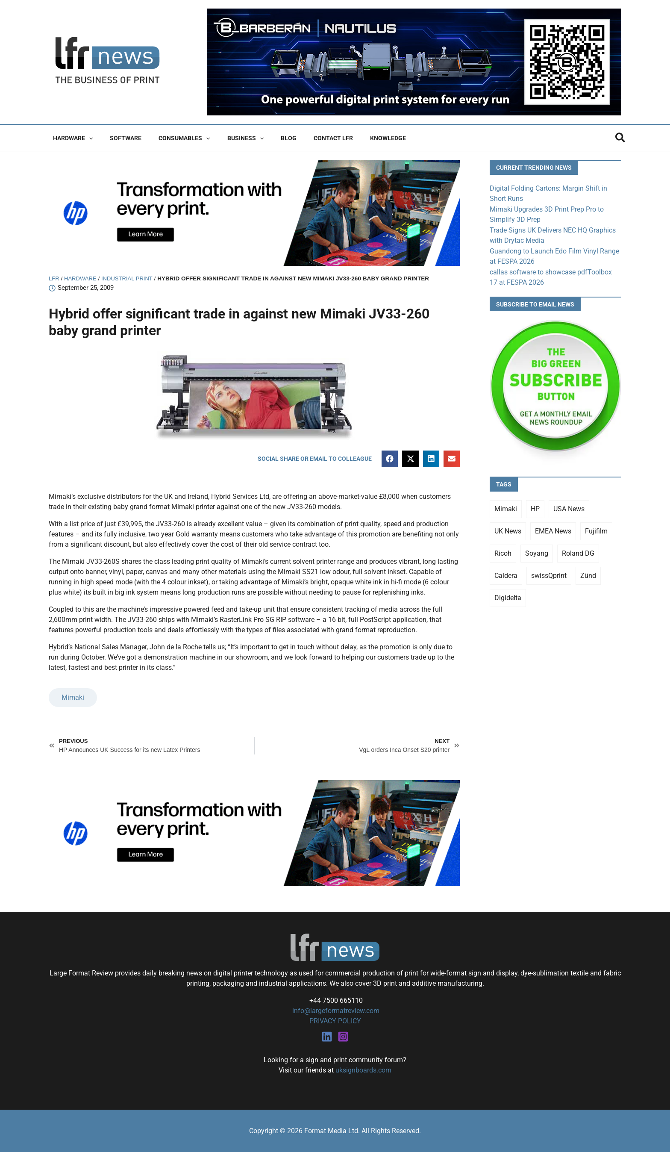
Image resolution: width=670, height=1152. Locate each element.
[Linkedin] (326, 1036)
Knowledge (355, 138)
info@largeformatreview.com (335, 1011)
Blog (265, 138)
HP (535, 507)
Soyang (536, 551)
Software (118, 138)
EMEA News (553, 529)
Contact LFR (305, 138)
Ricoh (502, 551)
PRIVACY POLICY (335, 1021)
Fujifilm (596, 529)
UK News (507, 529)
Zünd (588, 573)
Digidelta (507, 596)
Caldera (505, 573)
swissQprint (549, 573)
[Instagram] (343, 1036)
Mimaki (73, 698)
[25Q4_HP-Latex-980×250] (254, 212)
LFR (54, 278)
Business (227, 138)
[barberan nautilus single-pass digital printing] (414, 61)
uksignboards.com (363, 1070)
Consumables (171, 138)
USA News (569, 507)
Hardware (70, 138)
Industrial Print (129, 278)
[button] (86, 138)
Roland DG (578, 551)
